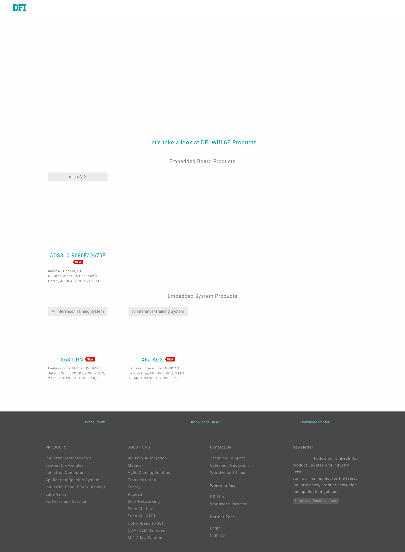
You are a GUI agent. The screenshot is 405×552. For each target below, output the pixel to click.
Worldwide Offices (227, 472)
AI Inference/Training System (78, 311)
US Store (218, 496)
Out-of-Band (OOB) (145, 523)
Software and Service (65, 501)
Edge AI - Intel (141, 509)
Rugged (135, 494)
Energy (134, 487)
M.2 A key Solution (146, 538)
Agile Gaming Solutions (150, 472)
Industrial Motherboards (68, 458)
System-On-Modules (64, 465)
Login (215, 528)
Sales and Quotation (229, 465)
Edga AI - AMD (141, 516)
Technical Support (227, 458)
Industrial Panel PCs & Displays (75, 487)
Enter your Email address (315, 501)
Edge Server (56, 494)
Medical (135, 465)
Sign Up (217, 535)
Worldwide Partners (229, 504)
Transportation (142, 480)
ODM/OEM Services (146, 530)
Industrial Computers (65, 472)
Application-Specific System (72, 480)
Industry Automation (147, 458)
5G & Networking (144, 501)
